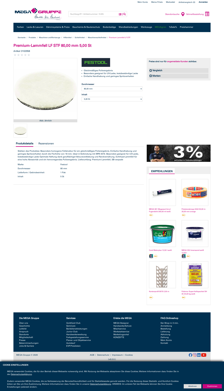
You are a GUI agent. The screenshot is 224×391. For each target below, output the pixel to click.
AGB (92, 355)
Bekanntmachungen (29, 343)
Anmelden (203, 2)
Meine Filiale (157, 2)
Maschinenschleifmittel (97, 38)
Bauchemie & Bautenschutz (86, 27)
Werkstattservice (121, 331)
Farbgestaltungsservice (77, 337)
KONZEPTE (118, 337)
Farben (20, 27)
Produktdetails (24, 144)
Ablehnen (192, 386)
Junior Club (72, 331)
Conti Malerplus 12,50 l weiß (160, 250)
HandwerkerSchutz (122, 326)
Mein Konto (143, 2)
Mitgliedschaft (26, 337)
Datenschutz (103, 355)
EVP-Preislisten (73, 346)
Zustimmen (212, 386)
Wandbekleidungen (128, 27)
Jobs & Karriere (26, 346)
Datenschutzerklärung (21, 374)
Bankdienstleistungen (76, 329)
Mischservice (119, 329)
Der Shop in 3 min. (170, 323)
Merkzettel (170, 2)
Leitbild (22, 329)
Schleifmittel (80, 38)
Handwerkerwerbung (76, 334)
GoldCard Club (73, 323)
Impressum (117, 355)
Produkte (32, 38)
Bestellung (166, 329)
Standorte (24, 334)
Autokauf (70, 343)
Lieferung (165, 331)
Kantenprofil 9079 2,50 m (159, 291)
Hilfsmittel (67, 38)
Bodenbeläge (109, 27)
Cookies (129, 355)
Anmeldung (166, 326)
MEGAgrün (160, 27)
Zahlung (165, 337)
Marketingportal (121, 334)
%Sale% (173, 27)
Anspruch (23, 331)
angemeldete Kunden (177, 61)
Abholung (165, 334)
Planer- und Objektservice (78, 340)
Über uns (23, 323)
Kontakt (164, 343)
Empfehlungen (162, 171)
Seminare (70, 326)
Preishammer (186, 27)
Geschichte (24, 326)
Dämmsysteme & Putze (58, 27)
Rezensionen (46, 143)
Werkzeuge (146, 27)
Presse (22, 340)
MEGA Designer (121, 323)
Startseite (22, 38)
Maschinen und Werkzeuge (49, 38)
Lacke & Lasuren (35, 27)
